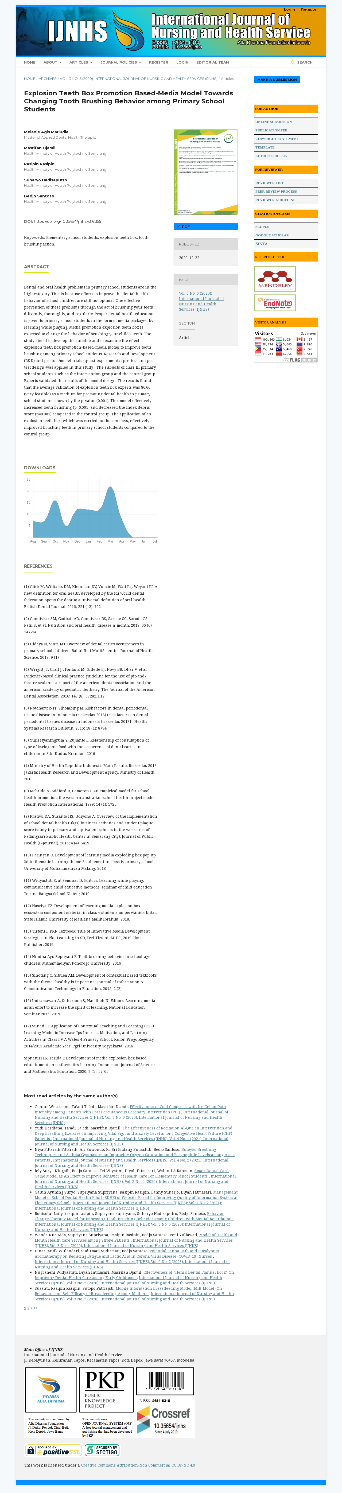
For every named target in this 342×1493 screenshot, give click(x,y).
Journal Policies (119, 62)
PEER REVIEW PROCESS (276, 191)
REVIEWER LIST (269, 183)
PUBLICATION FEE (271, 130)
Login (182, 62)
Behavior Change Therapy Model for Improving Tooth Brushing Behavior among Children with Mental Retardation (134, 1216)
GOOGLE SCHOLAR (272, 235)
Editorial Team (212, 62)
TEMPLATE (265, 147)
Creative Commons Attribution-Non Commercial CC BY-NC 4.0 (138, 1465)
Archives (48, 78)
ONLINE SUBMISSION (273, 122)
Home (30, 62)
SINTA (261, 243)
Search (304, 62)
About (51, 62)
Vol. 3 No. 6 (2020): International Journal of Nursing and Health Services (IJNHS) (138, 78)
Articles (79, 62)
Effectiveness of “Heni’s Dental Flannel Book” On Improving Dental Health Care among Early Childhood (134, 1275)
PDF (185, 226)
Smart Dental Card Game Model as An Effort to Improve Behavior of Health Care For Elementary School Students (132, 1173)
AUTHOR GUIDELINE (272, 156)
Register (158, 62)
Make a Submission (277, 79)
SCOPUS (262, 227)
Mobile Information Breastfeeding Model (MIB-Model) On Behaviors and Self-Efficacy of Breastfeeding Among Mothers (128, 1291)
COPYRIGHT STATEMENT (277, 139)
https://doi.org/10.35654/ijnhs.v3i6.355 (67, 221)
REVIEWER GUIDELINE (275, 200)
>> (36, 1308)
